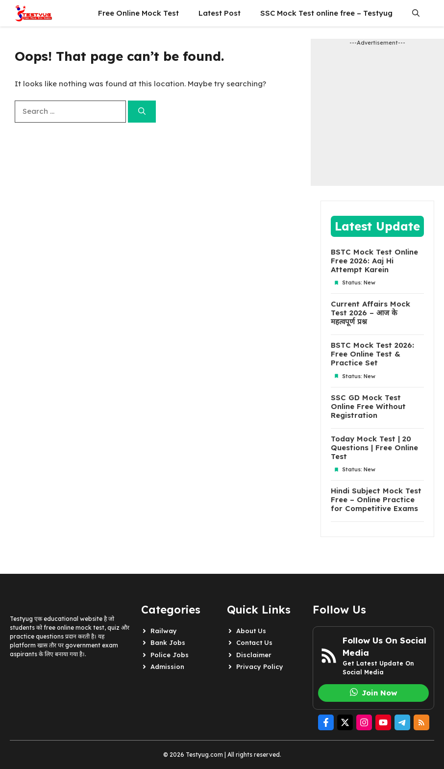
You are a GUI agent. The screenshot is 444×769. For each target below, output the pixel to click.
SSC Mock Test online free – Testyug (326, 13)
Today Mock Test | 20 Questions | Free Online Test (374, 448)
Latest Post (219, 13)
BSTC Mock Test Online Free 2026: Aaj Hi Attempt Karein (374, 261)
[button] (415, 13)
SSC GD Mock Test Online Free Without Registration (368, 406)
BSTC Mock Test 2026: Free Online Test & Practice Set (372, 354)
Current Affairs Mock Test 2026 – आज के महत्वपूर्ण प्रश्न (370, 313)
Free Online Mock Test (138, 13)
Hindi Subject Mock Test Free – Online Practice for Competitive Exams (376, 500)
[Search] (142, 112)
